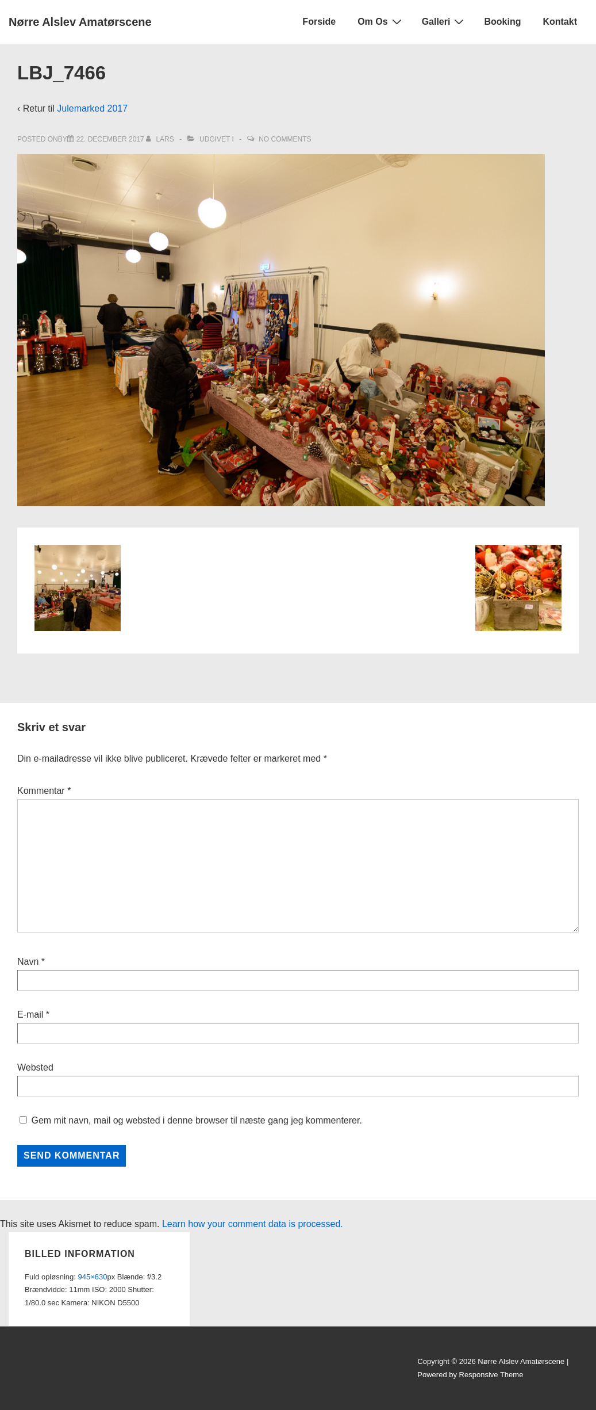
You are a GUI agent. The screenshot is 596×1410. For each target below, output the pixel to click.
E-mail (30, 1014)
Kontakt (560, 21)
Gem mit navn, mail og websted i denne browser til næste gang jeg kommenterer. (196, 1120)
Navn (28, 961)
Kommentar (44, 791)
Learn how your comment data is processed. (252, 1224)
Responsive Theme (491, 1374)
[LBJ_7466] (110, 139)
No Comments (285, 139)
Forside (319, 21)
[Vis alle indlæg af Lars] (161, 139)
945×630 (92, 1277)
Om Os (380, 21)
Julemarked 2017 (92, 108)
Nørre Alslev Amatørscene (80, 22)
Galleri (444, 21)
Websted (35, 1067)
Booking (502, 21)
